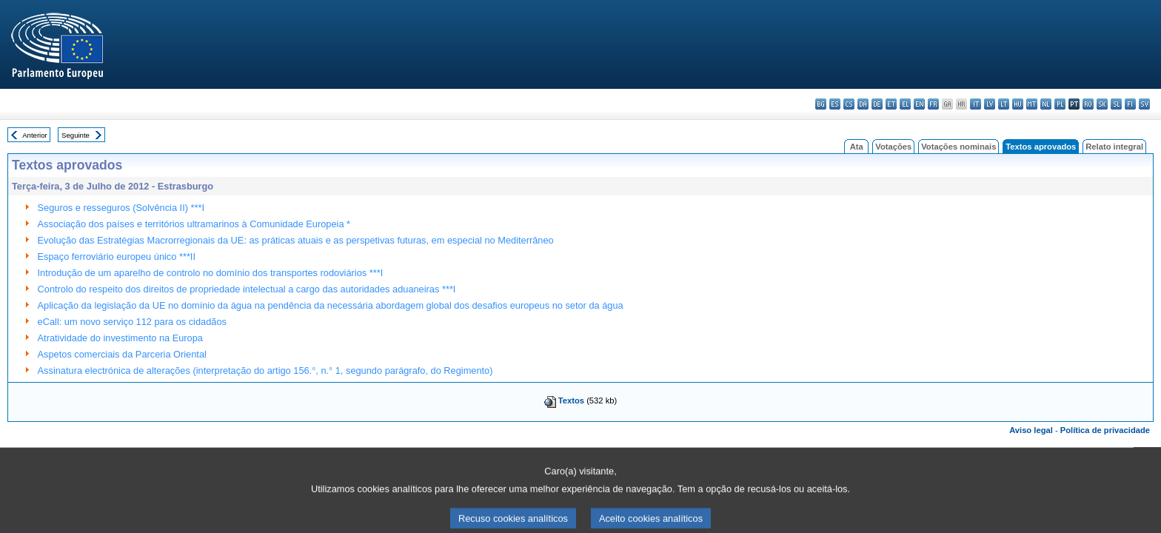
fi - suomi (1130, 104)
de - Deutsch (877, 104)
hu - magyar (1017, 104)
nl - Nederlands (1045, 104)
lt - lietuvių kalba (1003, 104)
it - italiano (975, 104)
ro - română (1088, 104)
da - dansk (863, 104)
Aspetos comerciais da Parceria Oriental (122, 354)
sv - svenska (1144, 104)
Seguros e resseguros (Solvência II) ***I (121, 207)
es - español (834, 104)
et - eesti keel (891, 104)
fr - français (933, 104)
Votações (893, 146)
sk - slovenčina (1102, 104)
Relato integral (1114, 146)
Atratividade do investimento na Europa (120, 337)
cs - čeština (848, 104)
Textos (571, 400)
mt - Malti (1031, 104)
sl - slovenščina (1116, 104)
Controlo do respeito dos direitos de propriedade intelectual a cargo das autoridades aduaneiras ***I (247, 289)
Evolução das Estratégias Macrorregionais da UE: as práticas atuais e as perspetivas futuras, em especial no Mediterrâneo (296, 240)
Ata (856, 146)
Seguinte (75, 135)
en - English (919, 104)
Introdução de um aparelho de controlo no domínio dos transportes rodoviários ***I (211, 272)
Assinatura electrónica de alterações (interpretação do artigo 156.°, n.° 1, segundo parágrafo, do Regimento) (265, 370)
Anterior (34, 135)
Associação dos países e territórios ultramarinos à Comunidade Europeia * (194, 223)
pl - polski (1059, 104)
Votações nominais (958, 146)
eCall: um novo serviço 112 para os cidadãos (132, 321)
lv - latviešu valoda (989, 104)
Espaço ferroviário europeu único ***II (116, 256)
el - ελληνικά (905, 104)
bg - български (820, 104)
